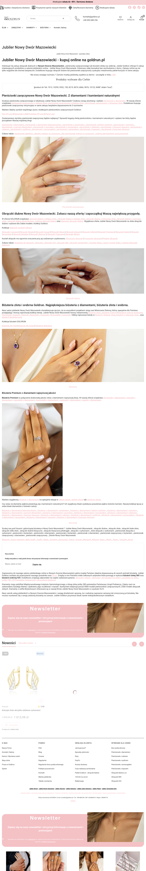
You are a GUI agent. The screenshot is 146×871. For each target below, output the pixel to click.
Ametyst (53, 539)
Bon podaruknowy (118, 748)
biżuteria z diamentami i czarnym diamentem (21, 513)
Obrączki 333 (116, 781)
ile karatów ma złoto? (111, 578)
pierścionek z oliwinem (89, 127)
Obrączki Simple (27, 232)
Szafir (39, 539)
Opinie (4, 769)
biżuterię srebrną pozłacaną (130, 313)
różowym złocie (94, 500)
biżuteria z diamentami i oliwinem (122, 513)
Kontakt (41, 773)
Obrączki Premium (106, 232)
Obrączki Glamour (38, 234)
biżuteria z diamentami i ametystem (53, 510)
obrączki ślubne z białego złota (71, 219)
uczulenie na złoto (130, 578)
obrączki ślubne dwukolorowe (21, 221)
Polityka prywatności (46, 769)
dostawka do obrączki (24, 243)
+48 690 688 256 (90, 20)
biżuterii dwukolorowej (12, 317)
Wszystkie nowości (27, 643)
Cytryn (71, 539)
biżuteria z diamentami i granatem (58, 513)
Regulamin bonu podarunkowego (50, 764)
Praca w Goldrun (8, 764)
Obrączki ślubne (73, 298)
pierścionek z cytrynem (124, 125)
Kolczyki (5, 707)
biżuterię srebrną (109, 313)
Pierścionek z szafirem (119, 760)
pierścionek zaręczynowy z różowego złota (104, 103)
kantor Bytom (121, 793)
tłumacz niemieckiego (109, 793)
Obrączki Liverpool (10, 232)
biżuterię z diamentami (29, 500)
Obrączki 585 (116, 777)
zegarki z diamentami (91, 400)
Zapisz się (37, 564)
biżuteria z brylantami (61, 793)
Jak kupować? (80, 748)
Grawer (41, 756)
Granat (79, 539)
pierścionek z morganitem (66, 127)
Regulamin (31, 630)
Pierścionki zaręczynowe (73, 207)
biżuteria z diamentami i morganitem (90, 513)
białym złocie (77, 500)
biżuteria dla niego (26, 326)
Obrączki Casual (43, 232)
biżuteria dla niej (9, 326)
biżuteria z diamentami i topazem (41, 517)
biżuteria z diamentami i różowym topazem (21, 515)
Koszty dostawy (81, 764)
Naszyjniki (34, 315)
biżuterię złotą (94, 313)
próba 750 (6, 580)
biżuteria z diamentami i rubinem (55, 515)
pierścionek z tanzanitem (68, 129)
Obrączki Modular (21, 234)
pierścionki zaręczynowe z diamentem (42, 793)
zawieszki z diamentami (70, 400)
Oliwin (108, 539)
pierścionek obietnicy (23, 133)
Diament (5, 539)
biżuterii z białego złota (105, 315)
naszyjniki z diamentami (24, 400)
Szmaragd (62, 539)
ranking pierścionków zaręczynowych (111, 133)
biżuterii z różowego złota (127, 315)
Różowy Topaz (98, 539)
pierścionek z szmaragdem (43, 129)
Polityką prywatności (48, 632)
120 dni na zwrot (81, 777)
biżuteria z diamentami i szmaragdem (118, 515)
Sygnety (16, 315)
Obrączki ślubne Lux (119, 773)
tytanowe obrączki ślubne (72, 221)
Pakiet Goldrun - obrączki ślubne (87, 773)
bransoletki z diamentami (47, 400)
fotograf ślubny (97, 793)
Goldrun (73, 801)
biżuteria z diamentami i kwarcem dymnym (76, 517)
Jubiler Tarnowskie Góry (109, 789)
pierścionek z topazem (90, 129)
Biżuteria (73, 387)
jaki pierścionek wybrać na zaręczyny (77, 133)
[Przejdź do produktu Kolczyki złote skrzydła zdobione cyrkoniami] (23, 677)
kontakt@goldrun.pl (91, 17)
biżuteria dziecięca (43, 326)
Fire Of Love (7, 114)
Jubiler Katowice (71, 789)
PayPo (77, 760)
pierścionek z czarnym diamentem (17, 127)
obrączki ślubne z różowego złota (101, 219)
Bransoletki (55, 315)
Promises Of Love (36, 114)
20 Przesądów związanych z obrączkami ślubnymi (34, 580)
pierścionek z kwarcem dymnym (115, 129)
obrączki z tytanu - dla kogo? (88, 578)
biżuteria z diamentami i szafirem (85, 515)
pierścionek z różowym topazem (115, 127)
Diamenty (73, 523)
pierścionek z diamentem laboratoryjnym (43, 125)
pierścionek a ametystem (74, 125)
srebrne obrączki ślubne (45, 221)
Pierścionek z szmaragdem (121, 764)
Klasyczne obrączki (74, 238)
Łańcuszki (66, 315)
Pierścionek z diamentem (120, 752)
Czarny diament (17, 539)
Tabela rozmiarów (45, 781)
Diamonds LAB (20, 114)
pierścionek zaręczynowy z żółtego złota (29, 103)
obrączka (39, 243)
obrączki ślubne (25, 793)
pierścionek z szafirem (20, 129)
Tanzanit (123, 539)
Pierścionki (7, 315)
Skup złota (6, 760)
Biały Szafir (31, 539)
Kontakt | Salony (8, 752)
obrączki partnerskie (79, 243)
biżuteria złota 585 (75, 793)
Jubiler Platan (96, 789)
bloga (54, 575)
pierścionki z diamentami (114, 398)
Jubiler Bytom (33, 789)
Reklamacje (79, 781)
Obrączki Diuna (57, 232)
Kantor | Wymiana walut (11, 756)
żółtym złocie (64, 500)
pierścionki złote (87, 793)
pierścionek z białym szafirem (99, 125)
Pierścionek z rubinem (119, 756)
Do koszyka (11, 725)
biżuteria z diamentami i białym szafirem (88, 510)
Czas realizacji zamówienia (85, 769)
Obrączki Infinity (89, 232)
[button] (68, 18)
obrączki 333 (50, 243)
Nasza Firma (7, 748)
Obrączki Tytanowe (55, 234)
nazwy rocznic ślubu (112, 243)
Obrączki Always (73, 232)
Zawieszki (44, 315)
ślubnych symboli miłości (20, 228)
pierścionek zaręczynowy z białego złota (66, 103)
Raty (77, 756)
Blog (40, 752)
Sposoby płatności (82, 752)
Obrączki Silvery (72, 234)
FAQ (40, 748)
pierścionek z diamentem (115, 101)
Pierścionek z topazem (119, 769)
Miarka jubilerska (44, 777)
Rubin (46, 539)
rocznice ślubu (95, 243)
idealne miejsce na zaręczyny (47, 133)
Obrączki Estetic (122, 232)
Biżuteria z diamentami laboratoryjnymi (19, 510)
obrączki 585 (63, 243)
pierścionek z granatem (43, 127)
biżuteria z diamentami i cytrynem (122, 510)
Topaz (115, 539)
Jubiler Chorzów (60, 789)
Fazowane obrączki (92, 238)
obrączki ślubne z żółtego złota (43, 219)
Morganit (87, 539)
